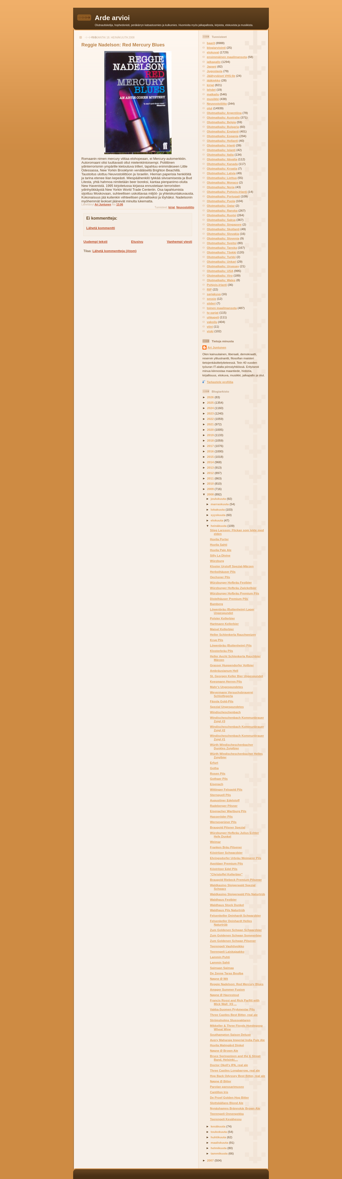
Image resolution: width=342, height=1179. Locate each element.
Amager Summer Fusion (227, 989)
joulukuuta (219, 498)
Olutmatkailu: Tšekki (221, 252)
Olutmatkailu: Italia (220, 154)
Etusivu (137, 242)
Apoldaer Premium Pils (226, 863)
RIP (209, 289)
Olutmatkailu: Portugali (223, 196)
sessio (211, 298)
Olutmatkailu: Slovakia (223, 233)
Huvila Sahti (218, 544)
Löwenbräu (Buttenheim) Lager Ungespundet (232, 611)
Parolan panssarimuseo (227, 1086)
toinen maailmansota (222, 308)
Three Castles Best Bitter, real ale (234, 1014)
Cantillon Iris (219, 1092)
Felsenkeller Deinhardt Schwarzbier (235, 915)
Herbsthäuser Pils (222, 571)
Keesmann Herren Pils (226, 681)
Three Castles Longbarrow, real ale (235, 1070)
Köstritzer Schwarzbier (226, 852)
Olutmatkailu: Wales (221, 280)
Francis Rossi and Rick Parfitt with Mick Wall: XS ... (234, 1002)
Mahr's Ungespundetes (226, 686)
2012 (211, 473)
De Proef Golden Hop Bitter (229, 1097)
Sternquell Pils (220, 794)
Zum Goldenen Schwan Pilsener (233, 940)
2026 (211, 397)
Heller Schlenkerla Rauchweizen (233, 634)
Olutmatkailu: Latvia (221, 173)
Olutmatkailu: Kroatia (222, 168)
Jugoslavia (214, 71)
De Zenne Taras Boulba (226, 973)
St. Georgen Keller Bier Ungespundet (236, 676)
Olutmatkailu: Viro (220, 275)
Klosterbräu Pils (221, 650)
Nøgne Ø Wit (219, 978)
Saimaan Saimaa (222, 967)
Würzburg (217, 560)
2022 (211, 418)
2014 (211, 462)
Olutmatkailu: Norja (221, 187)
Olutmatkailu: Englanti (223, 131)
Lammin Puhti (220, 957)
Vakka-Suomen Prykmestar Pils (232, 1009)
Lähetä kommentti (100, 228)
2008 (211, 494)
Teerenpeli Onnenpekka (227, 1113)
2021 (211, 424)
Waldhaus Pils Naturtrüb (227, 910)
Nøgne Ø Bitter (220, 1081)
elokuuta (217, 520)
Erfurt (214, 762)
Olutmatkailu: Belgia (221, 122)
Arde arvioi (112, 18)
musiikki (213, 99)
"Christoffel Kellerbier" (226, 874)
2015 (211, 456)
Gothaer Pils (219, 778)
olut (209, 108)
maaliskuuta (220, 1142)
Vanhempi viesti (179, 242)
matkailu (213, 94)
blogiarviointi (216, 47)
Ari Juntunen (217, 347)
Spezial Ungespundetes (227, 706)
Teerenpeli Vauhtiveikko (227, 946)
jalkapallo (213, 61)
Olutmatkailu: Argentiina (224, 112)
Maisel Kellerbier (222, 629)
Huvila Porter (219, 539)
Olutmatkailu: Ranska (222, 210)
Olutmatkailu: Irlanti (221, 145)
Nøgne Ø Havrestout (224, 995)
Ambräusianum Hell (224, 670)
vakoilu (212, 321)
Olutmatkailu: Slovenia (223, 238)
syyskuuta (218, 515)
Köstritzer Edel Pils (223, 868)
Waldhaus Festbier (223, 899)
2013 (211, 467)
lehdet (211, 89)
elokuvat (213, 52)
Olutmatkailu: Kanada (222, 163)
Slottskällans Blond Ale (226, 1103)
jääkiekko (213, 80)
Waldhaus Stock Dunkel (227, 905)
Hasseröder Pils (221, 816)
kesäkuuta (218, 1126)
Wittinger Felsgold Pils (226, 789)
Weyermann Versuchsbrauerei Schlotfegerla (231, 694)
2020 (211, 429)
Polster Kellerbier (222, 618)
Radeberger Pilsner (223, 805)
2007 (211, 1160)
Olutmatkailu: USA (220, 270)
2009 (211, 489)
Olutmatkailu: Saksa (221, 219)
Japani (211, 66)
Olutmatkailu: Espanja (222, 136)
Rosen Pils (217, 773)
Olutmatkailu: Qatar (221, 205)
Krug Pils (216, 640)
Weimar (215, 841)
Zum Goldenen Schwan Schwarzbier (236, 930)
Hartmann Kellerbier (224, 623)
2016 (211, 451)
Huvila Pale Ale (220, 550)
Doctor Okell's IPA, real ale (229, 1065)
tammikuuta (219, 1153)
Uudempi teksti (95, 242)
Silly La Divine (220, 555)
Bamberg (216, 603)
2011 (211, 478)
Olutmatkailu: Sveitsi (222, 243)
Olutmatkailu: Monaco (222, 182)
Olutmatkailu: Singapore (224, 224)
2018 (211, 440)
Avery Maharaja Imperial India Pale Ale (237, 1040)
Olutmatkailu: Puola (221, 201)
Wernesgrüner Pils (223, 822)
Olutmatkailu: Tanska (222, 247)
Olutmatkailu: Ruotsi (221, 215)
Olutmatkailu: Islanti (221, 150)
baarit (211, 43)
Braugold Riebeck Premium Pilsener (236, 879)
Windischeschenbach (225, 712)
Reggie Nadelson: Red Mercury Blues (236, 984)
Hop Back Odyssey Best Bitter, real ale (237, 1075)
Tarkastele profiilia (220, 382)
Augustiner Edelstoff (225, 800)
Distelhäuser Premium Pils (229, 598)
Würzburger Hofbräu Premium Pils (234, 593)
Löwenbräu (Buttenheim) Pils (231, 645)
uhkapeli (213, 317)
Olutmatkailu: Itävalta (222, 159)
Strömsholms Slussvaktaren (230, 1020)
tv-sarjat (212, 312)
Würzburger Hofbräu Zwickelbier (233, 588)
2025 (211, 402)
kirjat (171, 207)
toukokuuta (219, 1131)
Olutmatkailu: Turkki (221, 257)
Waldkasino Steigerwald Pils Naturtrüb (237, 894)
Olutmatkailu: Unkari (221, 261)
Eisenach (216, 784)
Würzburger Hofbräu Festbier (231, 582)
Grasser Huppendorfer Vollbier (232, 665)
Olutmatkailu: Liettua (222, 177)
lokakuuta (218, 509)
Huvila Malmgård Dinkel (227, 1045)
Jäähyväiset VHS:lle (221, 75)
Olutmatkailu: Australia (223, 117)
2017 (211, 445)
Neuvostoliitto (185, 207)
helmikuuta (219, 1148)
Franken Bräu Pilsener (226, 847)
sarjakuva (214, 294)
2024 (211, 408)
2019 (211, 435)
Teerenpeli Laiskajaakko (227, 951)
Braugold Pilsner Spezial (227, 827)
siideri (211, 303)
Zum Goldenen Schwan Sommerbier (236, 935)
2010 (211, 483)
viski (210, 331)
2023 (211, 413)
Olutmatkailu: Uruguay (223, 266)
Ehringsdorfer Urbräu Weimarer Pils (235, 858)
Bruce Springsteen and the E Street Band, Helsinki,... (235, 1057)
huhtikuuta (219, 1137)
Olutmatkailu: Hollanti (222, 140)
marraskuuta (220, 504)
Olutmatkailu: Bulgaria (223, 126)
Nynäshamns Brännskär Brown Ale (235, 1108)
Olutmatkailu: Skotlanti (223, 229)
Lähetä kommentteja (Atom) (114, 251)
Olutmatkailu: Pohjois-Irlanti (227, 191)
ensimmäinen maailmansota (227, 57)
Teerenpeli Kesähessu (226, 1119)
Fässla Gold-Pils (221, 701)
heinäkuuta (219, 525)
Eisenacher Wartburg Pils (228, 811)
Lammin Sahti (220, 962)
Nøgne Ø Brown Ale (224, 1050)
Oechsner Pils (220, 577)
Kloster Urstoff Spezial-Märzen (232, 566)
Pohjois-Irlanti (217, 284)
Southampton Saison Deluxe (230, 1034)
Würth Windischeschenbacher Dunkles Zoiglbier (231, 746)
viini (210, 326)
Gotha (214, 768)
